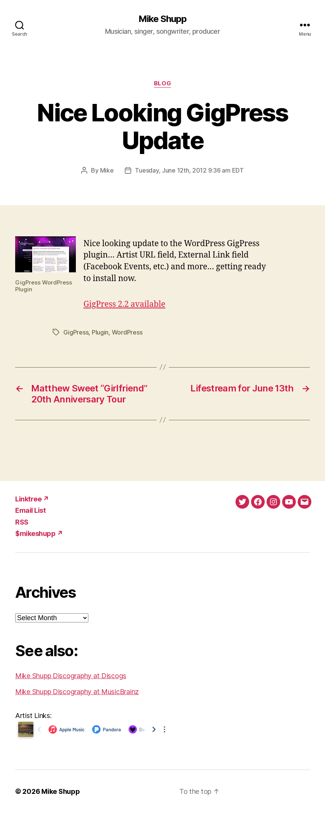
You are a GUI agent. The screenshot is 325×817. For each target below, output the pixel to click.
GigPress (76, 332)
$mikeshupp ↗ (39, 533)
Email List (30, 510)
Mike (107, 170)
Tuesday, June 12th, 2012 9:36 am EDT (189, 170)
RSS (21, 522)
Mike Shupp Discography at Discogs (70, 676)
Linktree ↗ (32, 499)
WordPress (127, 332)
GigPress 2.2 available (124, 304)
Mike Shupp (162, 19)
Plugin (100, 332)
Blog (162, 83)
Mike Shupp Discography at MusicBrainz (77, 692)
